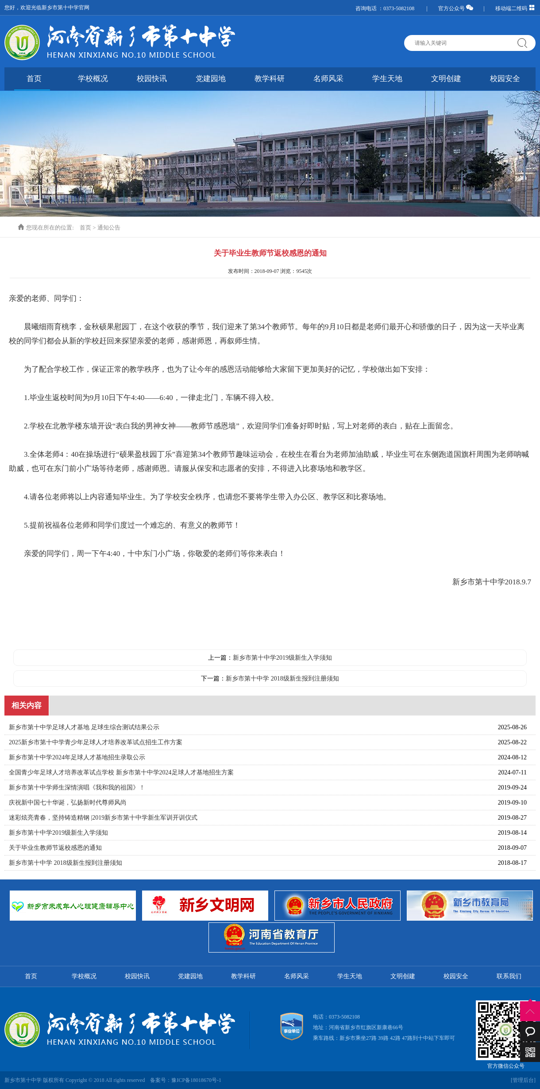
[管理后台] (523, 1080)
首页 (34, 78)
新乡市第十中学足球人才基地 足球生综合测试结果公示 (84, 727)
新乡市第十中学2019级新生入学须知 (282, 657)
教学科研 (270, 78)
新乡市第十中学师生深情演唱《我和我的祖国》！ (77, 787)
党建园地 (211, 78)
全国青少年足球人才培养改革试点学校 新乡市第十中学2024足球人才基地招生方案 (121, 772)
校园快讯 (152, 78)
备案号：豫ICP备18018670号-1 (185, 1080)
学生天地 (387, 78)
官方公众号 (455, 8)
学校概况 (93, 78)
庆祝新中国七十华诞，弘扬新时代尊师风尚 (68, 802)
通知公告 (108, 227)
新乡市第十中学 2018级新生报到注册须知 (282, 678)
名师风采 (328, 78)
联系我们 (509, 976)
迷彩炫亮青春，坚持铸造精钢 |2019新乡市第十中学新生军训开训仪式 (103, 817)
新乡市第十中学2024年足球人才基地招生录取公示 (77, 757)
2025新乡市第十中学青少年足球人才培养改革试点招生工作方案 (95, 742)
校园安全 (505, 78)
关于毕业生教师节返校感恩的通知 (55, 847)
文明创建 (446, 78)
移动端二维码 (515, 8)
